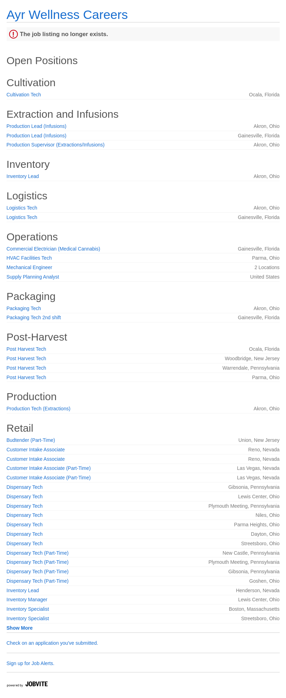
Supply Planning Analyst (33, 277)
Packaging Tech (24, 308)
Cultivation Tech (24, 94)
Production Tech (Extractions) (39, 408)
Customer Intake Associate (36, 449)
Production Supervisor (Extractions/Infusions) (56, 145)
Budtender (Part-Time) (31, 440)
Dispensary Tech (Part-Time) (38, 553)
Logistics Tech (22, 208)
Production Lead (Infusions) (37, 126)
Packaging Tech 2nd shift (34, 317)
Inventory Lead (23, 176)
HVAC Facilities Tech (29, 258)
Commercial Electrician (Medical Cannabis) (53, 249)
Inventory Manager (27, 599)
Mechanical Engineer (30, 267)
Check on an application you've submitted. (52, 643)
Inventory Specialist (28, 609)
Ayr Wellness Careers (67, 14)
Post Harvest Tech (26, 349)
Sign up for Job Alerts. (31, 663)
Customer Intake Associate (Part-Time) (49, 468)
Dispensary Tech (25, 487)
